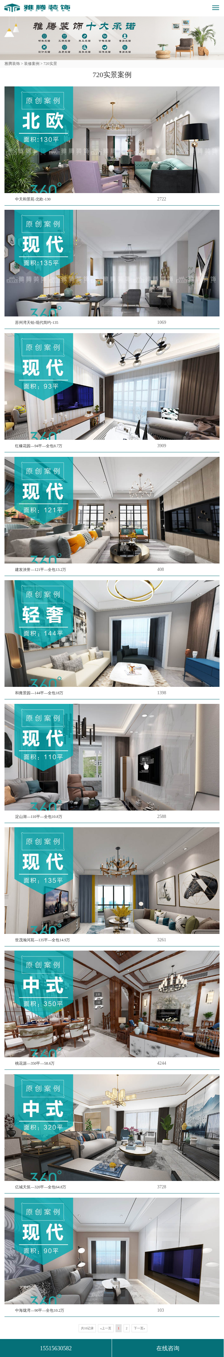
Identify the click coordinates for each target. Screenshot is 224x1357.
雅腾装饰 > (13, 63)
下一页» (139, 1328)
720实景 (50, 63)
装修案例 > (33, 63)
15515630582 (56, 1348)
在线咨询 (167, 1348)
